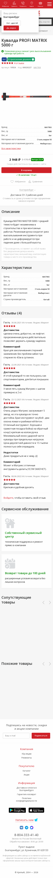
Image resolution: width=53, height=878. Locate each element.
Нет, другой (12, 23)
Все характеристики (11, 148)
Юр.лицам (26, 753)
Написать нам (24, 820)
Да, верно (11, 28)
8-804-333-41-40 (26, 835)
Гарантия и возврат (26, 794)
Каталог (27, 770)
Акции (26, 774)
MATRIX (37, 67)
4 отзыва (12, 63)
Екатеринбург (26, 189)
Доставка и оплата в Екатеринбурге (27, 789)
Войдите (8, 497)
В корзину (26, 170)
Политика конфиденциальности (26, 799)
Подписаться (41, 735)
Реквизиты (26, 757)
